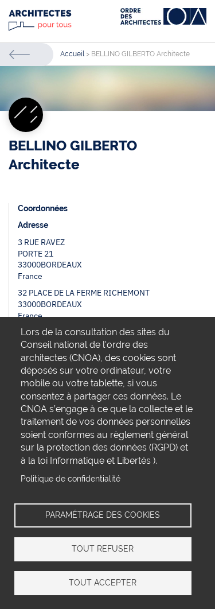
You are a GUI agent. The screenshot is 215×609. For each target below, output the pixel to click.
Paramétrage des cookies (102, 514)
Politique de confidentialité (70, 478)
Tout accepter (102, 582)
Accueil (72, 54)
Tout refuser (103, 548)
